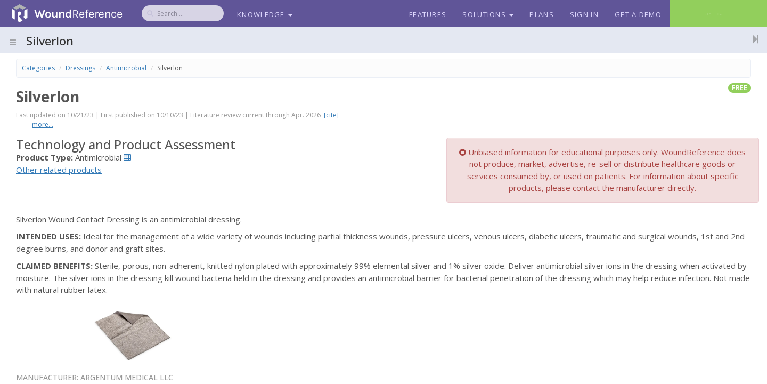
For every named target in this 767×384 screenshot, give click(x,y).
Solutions (487, 14)
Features (427, 14)
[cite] (331, 114)
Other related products (59, 169)
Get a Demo (638, 14)
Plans (541, 14)
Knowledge (264, 14)
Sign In (584, 14)
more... (42, 124)
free (739, 87)
